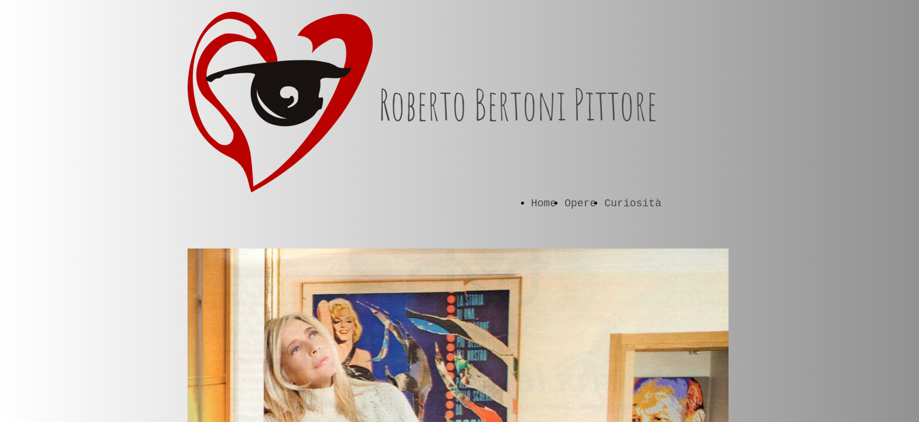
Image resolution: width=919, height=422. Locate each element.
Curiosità (632, 203)
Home (543, 203)
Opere (580, 203)
